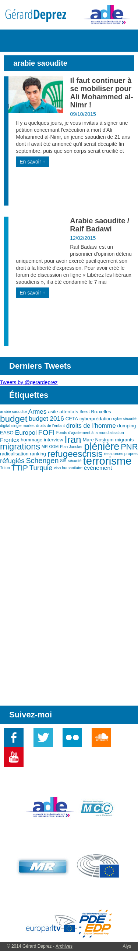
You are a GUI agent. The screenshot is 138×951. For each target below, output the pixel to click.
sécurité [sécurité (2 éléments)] (74, 460)
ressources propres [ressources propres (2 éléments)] (121, 453)
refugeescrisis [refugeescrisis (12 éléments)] (75, 454)
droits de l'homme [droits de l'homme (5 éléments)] (91, 425)
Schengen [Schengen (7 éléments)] (42, 460)
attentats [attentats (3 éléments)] (68, 411)
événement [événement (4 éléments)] (98, 468)
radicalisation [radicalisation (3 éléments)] (14, 453)
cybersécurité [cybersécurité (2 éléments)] (125, 418)
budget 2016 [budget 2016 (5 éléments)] (46, 418)
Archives (64, 946)
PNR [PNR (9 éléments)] (129, 446)
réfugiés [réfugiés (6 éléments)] (12, 461)
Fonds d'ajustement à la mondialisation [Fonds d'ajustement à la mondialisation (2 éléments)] (90, 432)
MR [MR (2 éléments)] (45, 446)
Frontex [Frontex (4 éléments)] (9, 440)
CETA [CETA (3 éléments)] (72, 418)
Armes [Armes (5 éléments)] (37, 411)
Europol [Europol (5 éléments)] (26, 432)
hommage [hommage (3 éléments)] (31, 439)
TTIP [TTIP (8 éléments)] (19, 468)
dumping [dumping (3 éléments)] (126, 425)
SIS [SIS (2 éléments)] (63, 460)
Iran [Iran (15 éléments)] (72, 439)
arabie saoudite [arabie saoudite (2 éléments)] (13, 411)
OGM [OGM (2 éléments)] (54, 446)
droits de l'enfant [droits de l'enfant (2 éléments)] (50, 425)
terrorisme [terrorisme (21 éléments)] (107, 461)
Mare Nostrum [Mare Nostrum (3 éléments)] (98, 439)
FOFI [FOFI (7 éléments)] (46, 432)
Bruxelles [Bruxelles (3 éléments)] (101, 411)
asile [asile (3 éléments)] (53, 411)
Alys (127, 946)
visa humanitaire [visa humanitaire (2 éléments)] (68, 467)
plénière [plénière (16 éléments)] (101, 446)
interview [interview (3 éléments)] (53, 439)
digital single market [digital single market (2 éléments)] (17, 425)
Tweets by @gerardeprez (29, 382)
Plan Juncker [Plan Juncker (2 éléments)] (71, 446)
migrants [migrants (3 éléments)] (124, 439)
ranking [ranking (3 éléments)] (38, 453)
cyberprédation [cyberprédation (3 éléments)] (95, 418)
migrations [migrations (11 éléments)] (20, 446)
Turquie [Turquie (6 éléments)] (41, 468)
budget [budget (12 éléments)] (13, 419)
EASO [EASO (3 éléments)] (7, 432)
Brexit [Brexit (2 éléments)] (84, 411)
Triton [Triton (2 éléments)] (5, 467)
